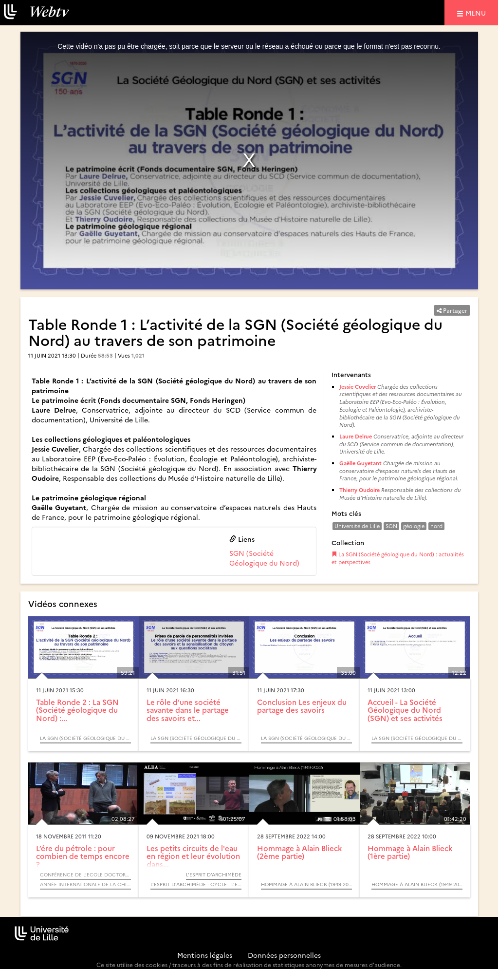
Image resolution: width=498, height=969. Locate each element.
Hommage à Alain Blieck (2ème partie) (299, 852)
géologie (413, 526)
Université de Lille (357, 526)
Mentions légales (204, 955)
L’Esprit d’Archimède (213, 874)
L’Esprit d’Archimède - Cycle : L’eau (195, 884)
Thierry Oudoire (359, 490)
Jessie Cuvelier (357, 386)
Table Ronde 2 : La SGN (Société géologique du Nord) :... (77, 710)
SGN (391, 526)
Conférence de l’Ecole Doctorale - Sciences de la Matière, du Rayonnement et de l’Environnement (85, 874)
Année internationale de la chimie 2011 (85, 884)
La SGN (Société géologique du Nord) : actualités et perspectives (398, 558)
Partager (452, 310)
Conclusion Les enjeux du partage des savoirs (302, 706)
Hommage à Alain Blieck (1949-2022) (306, 884)
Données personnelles (284, 955)
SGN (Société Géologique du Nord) (264, 558)
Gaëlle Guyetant (360, 463)
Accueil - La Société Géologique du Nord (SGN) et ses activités (405, 710)
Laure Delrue (355, 436)
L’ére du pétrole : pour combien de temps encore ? (82, 856)
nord (436, 526)
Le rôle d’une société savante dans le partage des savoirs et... (188, 710)
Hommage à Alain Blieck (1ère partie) (410, 852)
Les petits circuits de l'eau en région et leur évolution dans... (193, 856)
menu (477, 12)
